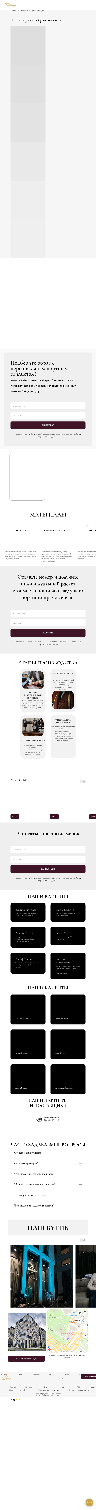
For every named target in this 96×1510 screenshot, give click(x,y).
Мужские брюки (39, 10)
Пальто (51, 1482)
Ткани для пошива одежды (48, 1497)
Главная (13, 10)
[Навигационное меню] (92, 5)
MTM (78, 1494)
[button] (26, 1466)
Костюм (4, 1482)
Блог (46, 1494)
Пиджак (20, 1482)
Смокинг (36, 1482)
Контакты (28, 1494)
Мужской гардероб (17, 1497)
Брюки (66, 1482)
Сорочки (83, 1482)
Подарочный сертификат (79, 1497)
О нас (61, 1494)
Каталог (24, 10)
